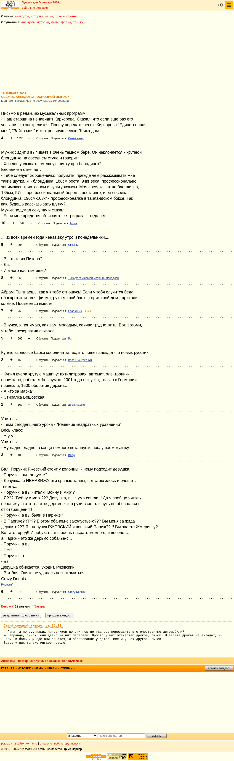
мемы (49, 16)
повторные (25, 660)
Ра (69, 338)
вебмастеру (61, 743)
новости (76, 743)
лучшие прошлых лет (50, 660)
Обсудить (42, 138)
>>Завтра (38, 606)
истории (37, 16)
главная (7, 668)
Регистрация (40, 7)
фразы (60, 16)
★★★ (88, 311)
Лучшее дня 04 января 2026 (40, 2)
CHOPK (73, 244)
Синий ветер (76, 138)
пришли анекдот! (218, 668)
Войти (25, 7)
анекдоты (22, 16)
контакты (31, 743)
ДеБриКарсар (76, 404)
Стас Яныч (75, 311)
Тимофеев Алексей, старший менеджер (93, 278)
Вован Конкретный (80, 360)
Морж (73, 223)
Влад (71, 455)
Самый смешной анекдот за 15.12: (33, 625)
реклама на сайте (12, 743)
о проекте (46, 743)
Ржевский (7, 584)
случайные (74, 660)
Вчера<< (7, 606)
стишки (71, 16)
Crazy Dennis (76, 592)
